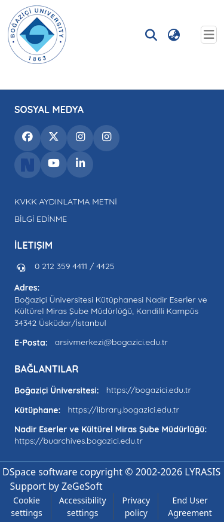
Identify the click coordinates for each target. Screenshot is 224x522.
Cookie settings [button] (26, 506)
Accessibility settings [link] (82, 506)
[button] (37, 35)
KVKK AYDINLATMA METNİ (65, 201)
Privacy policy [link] (136, 506)
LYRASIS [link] (202, 471)
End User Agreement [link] (190, 506)
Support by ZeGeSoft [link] (56, 486)
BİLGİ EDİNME (40, 218)
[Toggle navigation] (209, 35)
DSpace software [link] (40, 471)
